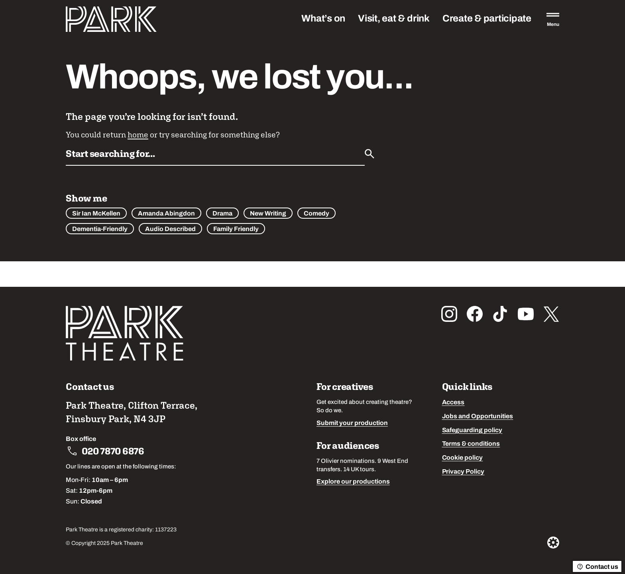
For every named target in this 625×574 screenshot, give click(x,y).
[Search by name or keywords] (215, 156)
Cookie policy (462, 458)
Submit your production (352, 423)
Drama (222, 214)
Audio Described (170, 229)
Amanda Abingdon (166, 214)
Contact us (597, 567)
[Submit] (369, 154)
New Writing (268, 214)
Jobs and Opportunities (477, 416)
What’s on (323, 19)
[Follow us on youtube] (526, 314)
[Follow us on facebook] (475, 314)
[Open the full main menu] (552, 19)
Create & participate (486, 19)
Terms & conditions (471, 444)
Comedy (316, 214)
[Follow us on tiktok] (500, 314)
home (138, 134)
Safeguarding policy (472, 430)
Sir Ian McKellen (96, 214)
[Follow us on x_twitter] (551, 314)
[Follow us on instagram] (449, 314)
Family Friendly (236, 229)
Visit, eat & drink (394, 19)
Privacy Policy (463, 472)
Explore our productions (353, 482)
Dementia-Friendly (100, 229)
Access (453, 403)
